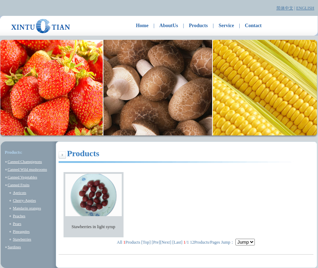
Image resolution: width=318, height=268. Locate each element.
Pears (17, 223)
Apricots (19, 192)
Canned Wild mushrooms (27, 169)
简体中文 (284, 8)
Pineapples (21, 231)
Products (198, 25)
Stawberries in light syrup (93, 226)
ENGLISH (305, 8)
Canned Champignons (24, 161)
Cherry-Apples (24, 200)
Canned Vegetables (22, 177)
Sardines (14, 247)
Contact (253, 25)
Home (142, 25)
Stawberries (22, 239)
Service (226, 25)
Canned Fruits (18, 185)
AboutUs (169, 25)
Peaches (19, 216)
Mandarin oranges (27, 208)
